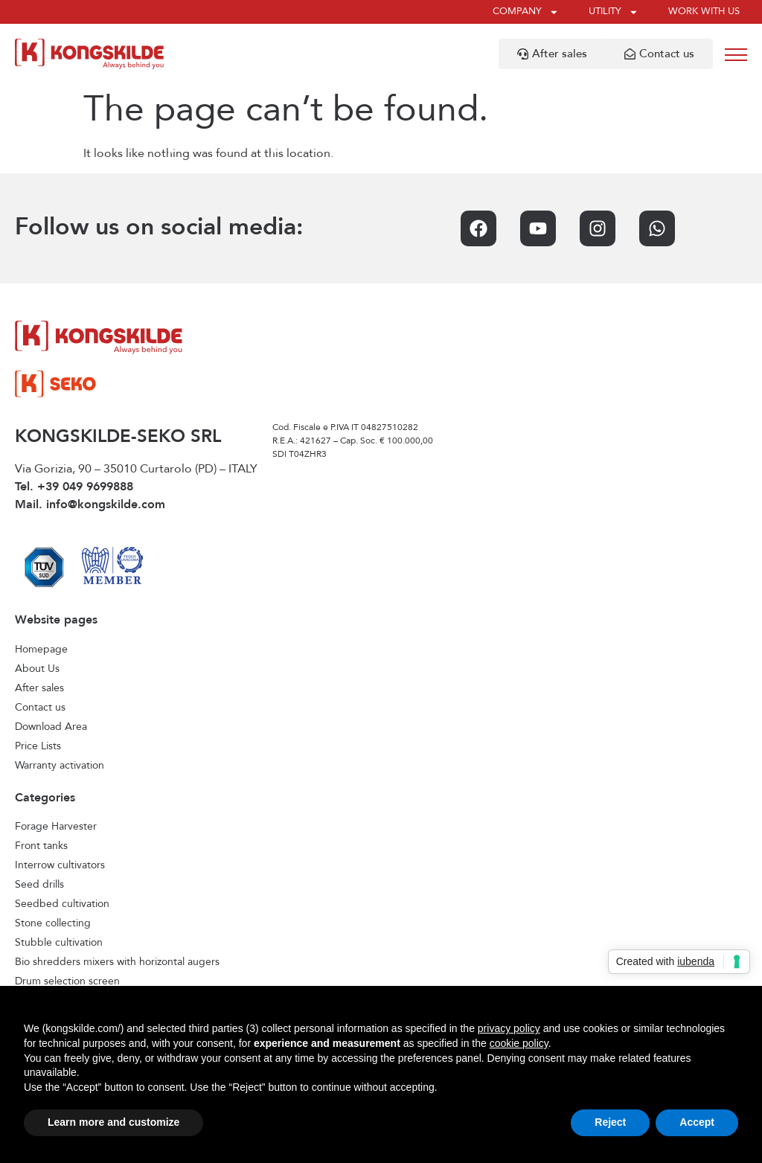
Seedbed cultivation (62, 904)
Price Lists (38, 746)
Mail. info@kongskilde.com (90, 505)
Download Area (51, 727)
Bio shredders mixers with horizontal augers (117, 962)
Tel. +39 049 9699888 (74, 487)
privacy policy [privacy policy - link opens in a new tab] (509, 1028)
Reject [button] (610, 1122)
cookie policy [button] (519, 1043)
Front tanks (41, 846)
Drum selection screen (67, 981)
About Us (37, 669)
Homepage (41, 649)
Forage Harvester (56, 826)
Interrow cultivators (60, 865)
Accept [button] (696, 1122)
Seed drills (39, 885)
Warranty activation (59, 765)
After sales (39, 688)
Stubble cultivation (59, 943)
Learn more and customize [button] (113, 1122)
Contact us (40, 707)
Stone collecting (53, 923)
